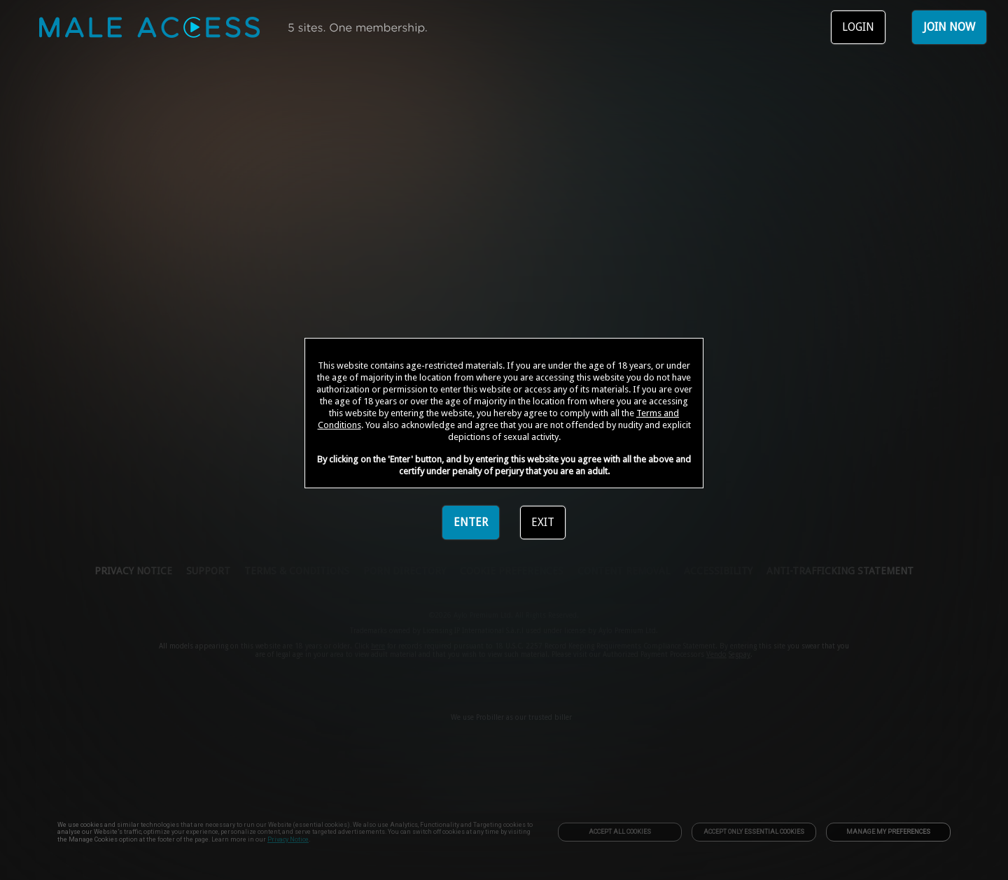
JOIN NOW (949, 27)
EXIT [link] (542, 522)
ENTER (471, 522)
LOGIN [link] (858, 27)
